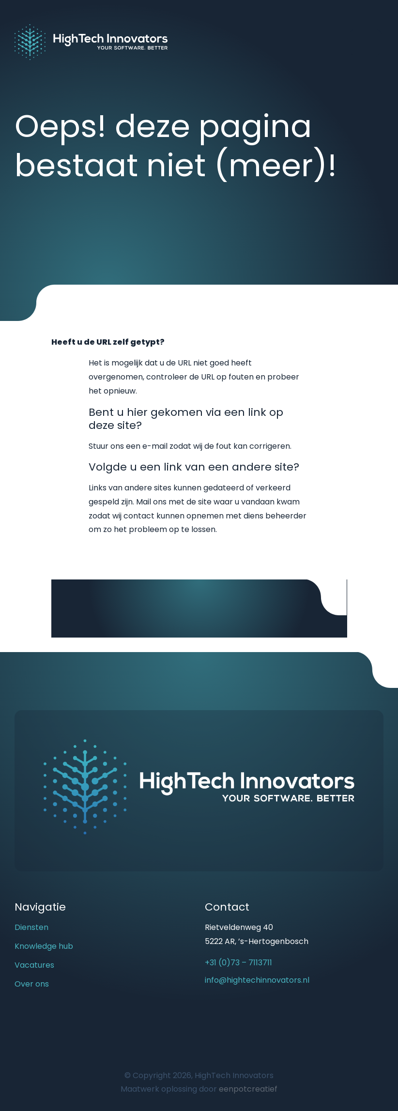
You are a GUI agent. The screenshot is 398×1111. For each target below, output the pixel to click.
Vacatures (34, 965)
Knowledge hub (44, 946)
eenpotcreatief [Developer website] (248, 1089)
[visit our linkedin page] (231, 1016)
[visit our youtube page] (214, 1016)
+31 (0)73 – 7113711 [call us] (238, 962)
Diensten (31, 927)
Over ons (32, 983)
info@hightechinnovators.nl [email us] (257, 980)
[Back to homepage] (91, 41)
